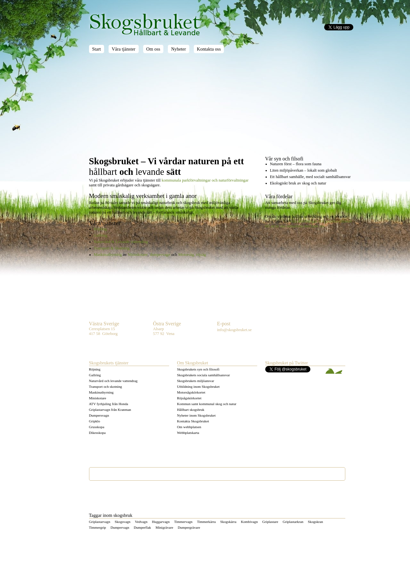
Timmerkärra (206, 522)
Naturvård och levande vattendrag (113, 381)
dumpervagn (160, 254)
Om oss (153, 49)
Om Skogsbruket (192, 362)
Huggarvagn (160, 522)
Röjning (100, 229)
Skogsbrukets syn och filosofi (198, 369)
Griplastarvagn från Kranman (110, 409)
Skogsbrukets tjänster (109, 362)
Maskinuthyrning (108, 254)
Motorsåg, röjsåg (192, 254)
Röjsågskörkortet (189, 398)
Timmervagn (183, 522)
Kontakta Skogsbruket (193, 421)
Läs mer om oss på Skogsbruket (221, 212)
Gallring (101, 235)
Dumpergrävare (189, 527)
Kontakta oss (209, 49)
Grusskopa (96, 427)
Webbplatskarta (188, 433)
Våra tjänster (123, 49)
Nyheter (178, 49)
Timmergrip (97, 527)
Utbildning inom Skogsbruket (198, 386)
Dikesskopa (97, 433)
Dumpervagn (120, 527)
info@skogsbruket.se (234, 330)
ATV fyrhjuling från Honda (108, 404)
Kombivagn (249, 522)
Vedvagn (141, 522)
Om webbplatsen (189, 427)
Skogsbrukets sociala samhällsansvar (203, 375)
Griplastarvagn (99, 522)
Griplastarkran (293, 522)
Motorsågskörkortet (191, 392)
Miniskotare (138, 254)
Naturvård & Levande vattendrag (121, 242)
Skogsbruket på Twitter (286, 362)
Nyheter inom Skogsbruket (196, 415)
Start (96, 49)
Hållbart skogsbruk (190, 409)
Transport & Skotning (112, 248)
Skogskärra (228, 522)
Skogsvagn (122, 522)
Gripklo (94, 421)
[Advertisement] (221, 108)
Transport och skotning (105, 386)
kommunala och (205, 180)
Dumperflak (142, 527)
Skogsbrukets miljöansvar (195, 381)
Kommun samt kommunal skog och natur (207, 404)
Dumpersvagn (99, 415)
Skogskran (315, 522)
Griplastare (270, 522)
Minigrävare (164, 527)
